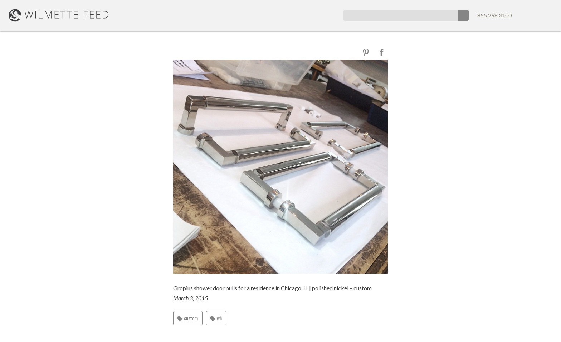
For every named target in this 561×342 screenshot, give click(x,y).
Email (533, 15)
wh (219, 318)
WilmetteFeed (59, 15)
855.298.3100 (494, 15)
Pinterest (365, 52)
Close (180, 52)
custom (191, 318)
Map (547, 15)
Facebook (381, 52)
